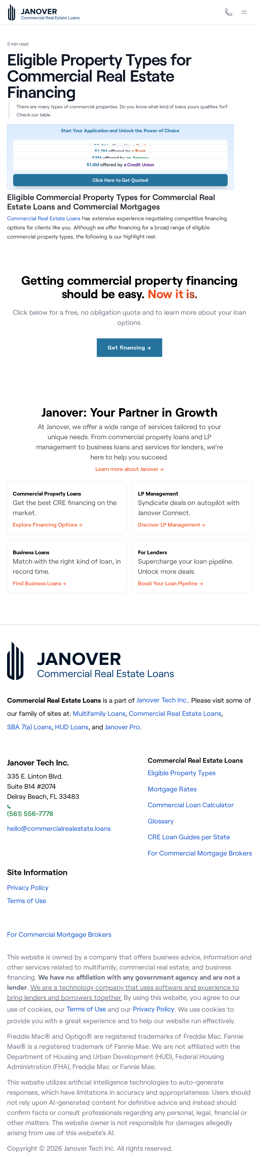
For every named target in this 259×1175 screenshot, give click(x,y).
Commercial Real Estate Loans (44, 218)
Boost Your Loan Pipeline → (170, 583)
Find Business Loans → (39, 583)
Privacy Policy (28, 887)
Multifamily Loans (99, 713)
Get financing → (129, 347)
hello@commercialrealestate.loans (59, 828)
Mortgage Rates (172, 788)
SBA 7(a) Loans (29, 726)
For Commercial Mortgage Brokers (200, 853)
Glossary (161, 821)
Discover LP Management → (171, 524)
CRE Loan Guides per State (189, 836)
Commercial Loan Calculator (191, 804)
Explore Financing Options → (47, 524)
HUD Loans (71, 726)
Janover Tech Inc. (162, 699)
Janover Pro (122, 726)
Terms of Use (26, 900)
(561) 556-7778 (30, 811)
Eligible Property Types (181, 772)
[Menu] (244, 12)
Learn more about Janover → (129, 469)
